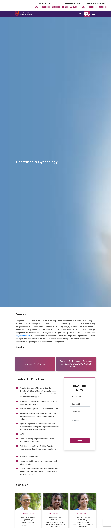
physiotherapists (23, 336)
